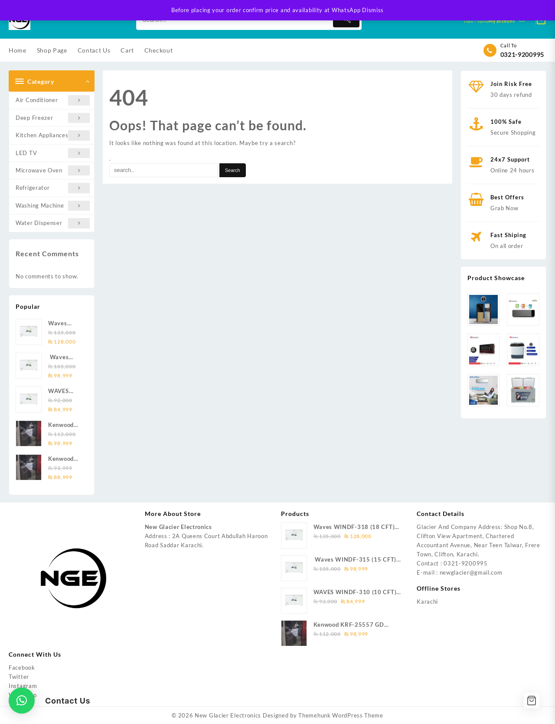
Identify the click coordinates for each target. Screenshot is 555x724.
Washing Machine (53, 206)
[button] (22, 701)
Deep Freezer (53, 118)
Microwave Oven (53, 170)
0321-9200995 (522, 54)
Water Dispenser (53, 223)
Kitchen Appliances (53, 135)
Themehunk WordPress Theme (340, 715)
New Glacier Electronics (228, 715)
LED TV (53, 153)
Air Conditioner (53, 100)
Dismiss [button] (373, 10)
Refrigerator (53, 188)
